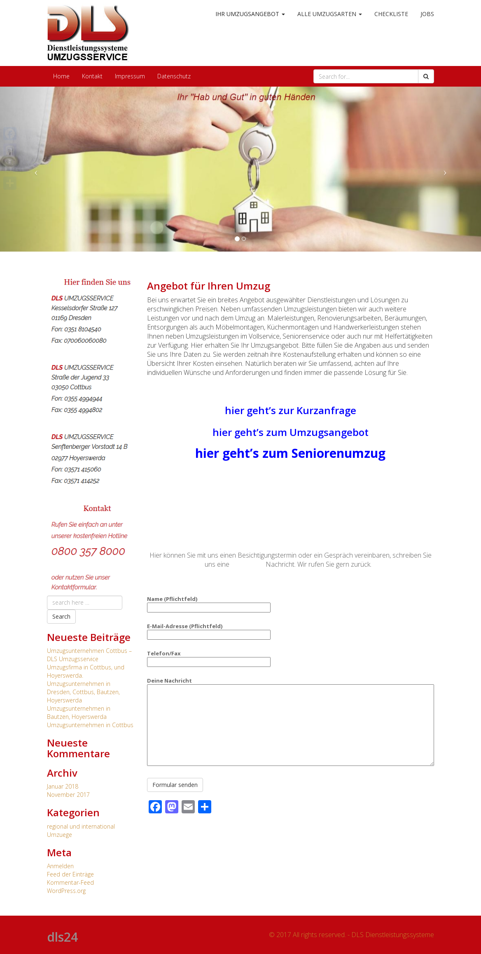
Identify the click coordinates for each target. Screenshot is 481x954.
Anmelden (60, 866)
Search (61, 616)
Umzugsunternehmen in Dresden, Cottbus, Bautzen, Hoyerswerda (83, 692)
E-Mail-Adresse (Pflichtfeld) (209, 630)
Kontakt (92, 76)
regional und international (81, 826)
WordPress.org (66, 891)
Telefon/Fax (209, 658)
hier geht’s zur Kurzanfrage (290, 410)
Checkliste (391, 14)
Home (61, 76)
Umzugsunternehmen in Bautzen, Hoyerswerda (78, 712)
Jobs (427, 14)
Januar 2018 (62, 786)
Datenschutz (174, 76)
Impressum (130, 76)
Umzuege (59, 835)
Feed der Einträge (70, 874)
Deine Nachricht (290, 722)
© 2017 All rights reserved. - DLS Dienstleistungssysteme (351, 934)
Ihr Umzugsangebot (250, 14)
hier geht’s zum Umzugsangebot (290, 432)
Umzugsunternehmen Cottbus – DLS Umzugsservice (89, 655)
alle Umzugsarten (329, 14)
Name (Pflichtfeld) (209, 603)
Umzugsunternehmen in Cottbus (90, 725)
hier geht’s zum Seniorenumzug (290, 453)
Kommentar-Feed (70, 882)
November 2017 (68, 795)
